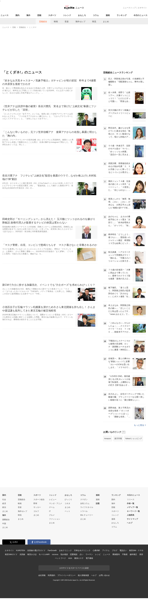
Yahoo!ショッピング (133, 438)
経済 (4, 503)
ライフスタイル (86, 507)
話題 (98, 503)
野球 (35, 503)
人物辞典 (130, 515)
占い (81, 554)
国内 (17, 15)
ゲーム (52, 507)
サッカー (37, 507)
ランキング (122, 15)
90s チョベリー (86, 515)
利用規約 (51, 575)
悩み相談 (64, 554)
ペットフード (60, 558)
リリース (130, 499)
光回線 (22, 554)
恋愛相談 (73, 554)
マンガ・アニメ (55, 503)
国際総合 (6, 520)
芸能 (39, 15)
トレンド (67, 15)
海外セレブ (80, 21)
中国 (4, 523)
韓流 (94, 21)
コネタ (67, 503)
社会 (4, 499)
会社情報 (42, 575)
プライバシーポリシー (66, 575)
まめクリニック (65, 550)
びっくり (68, 499)
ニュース (5, 15)
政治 (4, 507)
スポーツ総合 (39, 499)
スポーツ (52, 15)
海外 (28, 15)
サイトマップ (132, 519)
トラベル (84, 511)
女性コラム (84, 503)
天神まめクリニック (82, 550)
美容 (141, 554)
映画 (56, 21)
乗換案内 (116, 554)
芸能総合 (43, 21)
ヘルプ (129, 523)
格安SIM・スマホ (136, 550)
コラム (96, 15)
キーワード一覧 (133, 511)
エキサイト (142, 8)
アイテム (105, 550)
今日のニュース (140, 15)
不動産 (125, 554)
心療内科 (96, 550)
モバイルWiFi (44, 554)
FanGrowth (52, 550)
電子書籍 (89, 558)
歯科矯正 (133, 554)
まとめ (106, 21)
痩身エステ (78, 558)
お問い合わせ (104, 575)
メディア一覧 (132, 507)
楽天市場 (118, 438)
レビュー (52, 499)
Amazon (107, 438)
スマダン (84, 499)
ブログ (114, 550)
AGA (70, 558)
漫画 (108, 15)
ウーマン (89, 554)
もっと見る (140, 425)
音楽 (67, 21)
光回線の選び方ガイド (36, 550)
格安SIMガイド (11, 554)
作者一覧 (130, 503)
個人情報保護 (83, 575)
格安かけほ (31, 554)
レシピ (98, 554)
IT (50, 511)
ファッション (54, 519)
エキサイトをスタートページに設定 (74, 568)
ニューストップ (129, 8)
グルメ (52, 515)
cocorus (55, 554)
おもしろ (82, 15)
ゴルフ (36, 511)
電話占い (123, 550)
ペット (67, 511)
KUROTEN (20, 550)
